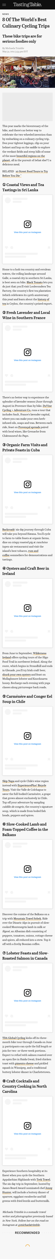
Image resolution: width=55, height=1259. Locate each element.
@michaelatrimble (29, 1225)
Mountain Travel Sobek (27, 918)
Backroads (8, 529)
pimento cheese (24, 1063)
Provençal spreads (29, 427)
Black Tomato (35, 282)
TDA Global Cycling (13, 1038)
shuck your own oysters (16, 674)
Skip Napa (8, 781)
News (5, 14)
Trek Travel (43, 1179)
